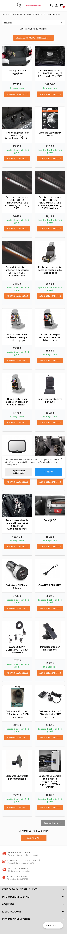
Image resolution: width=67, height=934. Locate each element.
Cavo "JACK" (50, 520)
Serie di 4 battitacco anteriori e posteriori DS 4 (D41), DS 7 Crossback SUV (17, 271)
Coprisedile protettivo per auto (50, 400)
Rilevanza (33, 22)
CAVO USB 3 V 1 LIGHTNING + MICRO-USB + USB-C (17, 649)
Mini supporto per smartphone (50, 648)
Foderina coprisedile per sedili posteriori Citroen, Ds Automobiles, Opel (17, 524)
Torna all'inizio (53, 823)
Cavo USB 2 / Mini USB (49, 585)
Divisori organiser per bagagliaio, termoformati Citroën (17, 135)
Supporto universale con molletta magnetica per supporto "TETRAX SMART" (50, 781)
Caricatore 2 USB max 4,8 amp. (17, 587)
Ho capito (48, 471)
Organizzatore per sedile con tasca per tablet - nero (50, 337)
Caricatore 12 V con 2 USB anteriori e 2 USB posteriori (17, 714)
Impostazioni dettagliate (18, 471)
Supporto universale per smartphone (17, 777)
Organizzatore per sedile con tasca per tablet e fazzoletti (17, 401)
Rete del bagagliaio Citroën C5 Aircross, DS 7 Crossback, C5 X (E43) (50, 73)
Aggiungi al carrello (17, 94)
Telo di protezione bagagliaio (17, 72)
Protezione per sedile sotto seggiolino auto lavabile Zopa (50, 270)
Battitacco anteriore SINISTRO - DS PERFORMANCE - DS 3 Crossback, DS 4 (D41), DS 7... (17, 203)
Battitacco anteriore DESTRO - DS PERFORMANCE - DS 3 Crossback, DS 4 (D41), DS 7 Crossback (50, 203)
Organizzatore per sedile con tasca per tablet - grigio (17, 337)
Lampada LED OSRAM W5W (50, 134)
